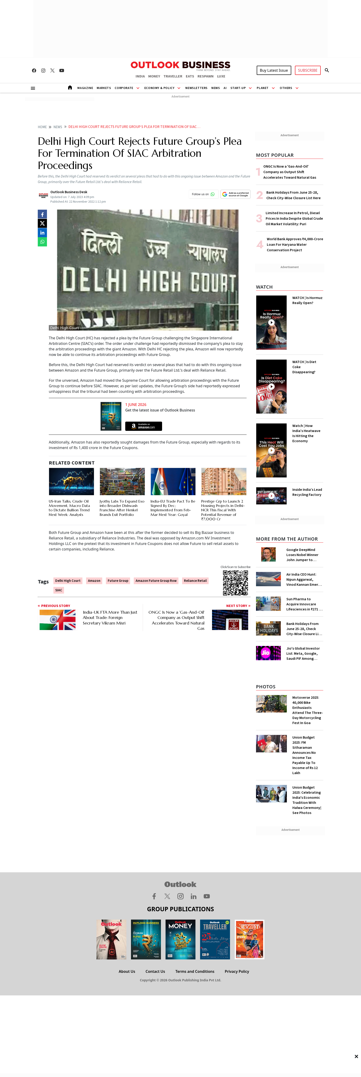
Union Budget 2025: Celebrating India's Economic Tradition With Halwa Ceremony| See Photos (306, 800)
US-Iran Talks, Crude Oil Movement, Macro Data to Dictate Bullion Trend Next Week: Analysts (69, 508)
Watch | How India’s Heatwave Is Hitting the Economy (306, 433)
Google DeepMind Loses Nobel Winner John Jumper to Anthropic (302, 554)
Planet (263, 88)
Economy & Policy (159, 88)
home (42, 127)
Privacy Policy (237, 971)
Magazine (85, 88)
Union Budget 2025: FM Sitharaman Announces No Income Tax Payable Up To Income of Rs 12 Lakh (305, 755)
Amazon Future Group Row (156, 580)
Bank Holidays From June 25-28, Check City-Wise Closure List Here (304, 628)
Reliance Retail (195, 580)
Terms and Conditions (194, 971)
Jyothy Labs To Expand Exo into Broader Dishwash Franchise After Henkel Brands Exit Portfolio (122, 508)
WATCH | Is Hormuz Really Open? (307, 300)
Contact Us (155, 971)
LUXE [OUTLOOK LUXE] (221, 76)
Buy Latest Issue (274, 70)
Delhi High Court (68, 580)
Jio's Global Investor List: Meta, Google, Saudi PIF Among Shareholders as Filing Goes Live (304, 653)
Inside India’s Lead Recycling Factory (307, 492)
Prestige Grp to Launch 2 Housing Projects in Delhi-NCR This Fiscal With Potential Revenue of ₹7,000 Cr (223, 510)
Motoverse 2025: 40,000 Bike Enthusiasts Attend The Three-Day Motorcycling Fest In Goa (307, 710)
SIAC (58, 590)
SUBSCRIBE (307, 70)
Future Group (118, 580)
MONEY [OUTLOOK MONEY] (154, 76)
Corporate (124, 88)
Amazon (94, 580)
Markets (104, 88)
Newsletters (196, 88)
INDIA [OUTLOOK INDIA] (140, 76)
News (215, 88)
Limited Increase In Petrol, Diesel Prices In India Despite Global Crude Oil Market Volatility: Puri (294, 218)
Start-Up (238, 88)
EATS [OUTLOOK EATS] (190, 76)
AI (225, 88)
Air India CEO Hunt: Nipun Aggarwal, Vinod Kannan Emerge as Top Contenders (304, 579)
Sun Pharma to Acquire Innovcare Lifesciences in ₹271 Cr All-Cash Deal (304, 604)
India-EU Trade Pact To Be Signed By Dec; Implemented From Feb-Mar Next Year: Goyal (173, 508)
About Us (127, 971)
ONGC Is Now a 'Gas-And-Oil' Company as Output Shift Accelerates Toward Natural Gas (289, 172)
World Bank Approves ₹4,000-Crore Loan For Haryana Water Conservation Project (295, 245)
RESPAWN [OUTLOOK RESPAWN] (206, 76)
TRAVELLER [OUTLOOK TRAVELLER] (172, 76)
